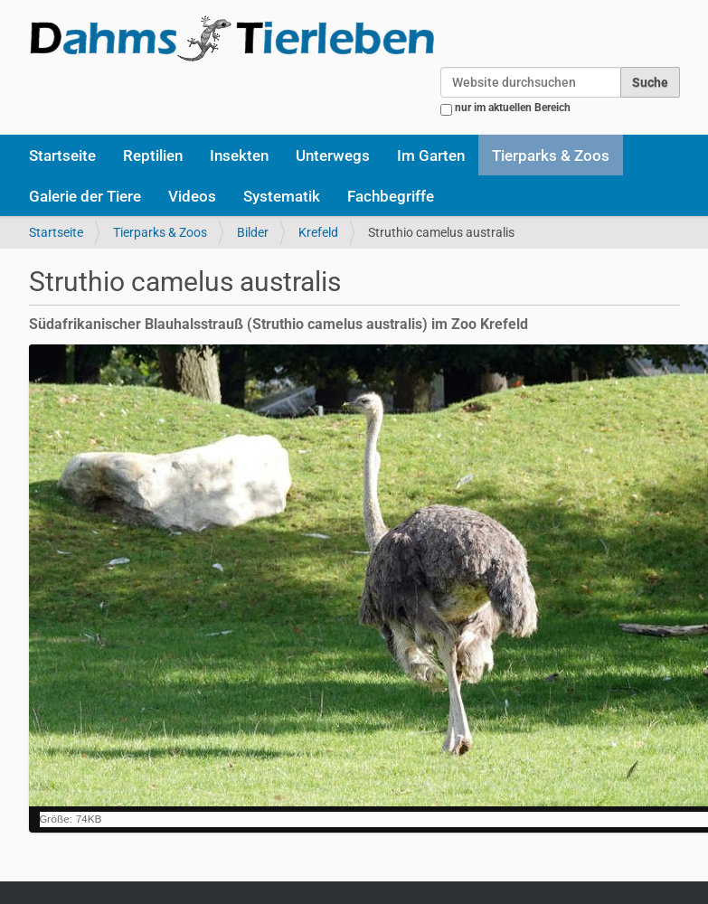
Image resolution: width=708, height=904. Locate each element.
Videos (192, 196)
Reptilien (153, 155)
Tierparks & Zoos (550, 155)
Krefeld (318, 232)
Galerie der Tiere (85, 196)
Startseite (62, 155)
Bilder (253, 232)
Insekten (239, 155)
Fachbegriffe (390, 196)
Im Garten (431, 155)
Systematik (281, 196)
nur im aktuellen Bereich (513, 107)
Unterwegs (333, 155)
